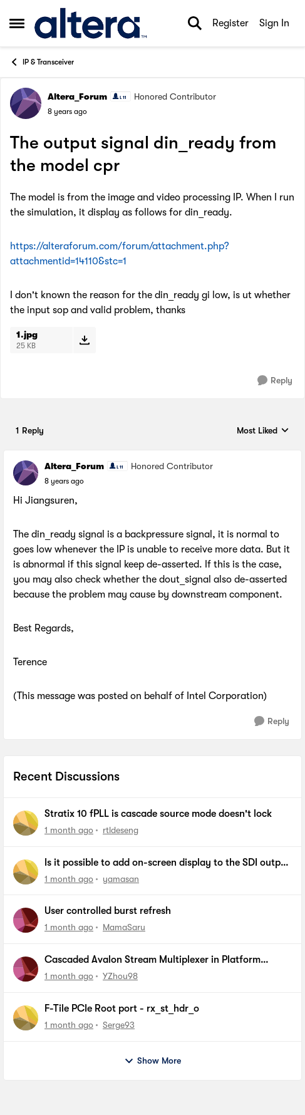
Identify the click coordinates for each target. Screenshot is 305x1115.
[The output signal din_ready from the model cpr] (64, 481)
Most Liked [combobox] (263, 431)
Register (230, 23)
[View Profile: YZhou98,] (25, 969)
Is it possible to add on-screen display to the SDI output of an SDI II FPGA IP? (167, 863)
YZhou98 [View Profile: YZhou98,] (120, 976)
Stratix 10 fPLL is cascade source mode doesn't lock (158, 813)
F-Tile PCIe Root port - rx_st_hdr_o (121, 1008)
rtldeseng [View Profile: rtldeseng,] (120, 830)
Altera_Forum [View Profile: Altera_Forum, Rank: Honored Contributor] (77, 96)
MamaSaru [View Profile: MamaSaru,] (124, 927)
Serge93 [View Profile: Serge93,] (119, 1025)
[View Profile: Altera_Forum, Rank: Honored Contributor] (25, 103)
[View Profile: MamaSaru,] (25, 920)
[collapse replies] (152, 456)
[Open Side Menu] (17, 23)
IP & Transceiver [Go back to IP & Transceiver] (41, 62)
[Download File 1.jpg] (84, 340)
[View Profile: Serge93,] (25, 1017)
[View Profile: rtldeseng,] (25, 823)
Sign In (274, 23)
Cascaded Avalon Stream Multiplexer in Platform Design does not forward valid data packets (152, 960)
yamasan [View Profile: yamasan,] (121, 878)
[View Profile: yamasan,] (25, 871)
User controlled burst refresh (107, 910)
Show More (152, 1061)
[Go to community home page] (90, 23)
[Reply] (275, 380)
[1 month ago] (68, 830)
